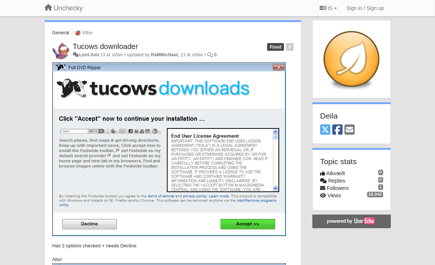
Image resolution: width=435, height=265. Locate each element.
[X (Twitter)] (325, 130)
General (60, 32)
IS (328, 8)
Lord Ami (89, 54)
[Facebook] (337, 130)
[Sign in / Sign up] (365, 8)
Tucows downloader (105, 46)
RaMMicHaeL (165, 54)
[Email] (349, 130)
